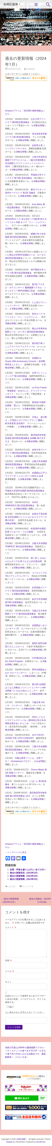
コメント (10, 927)
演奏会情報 (38, 125)
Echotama (30, 69)
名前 (8, 960)
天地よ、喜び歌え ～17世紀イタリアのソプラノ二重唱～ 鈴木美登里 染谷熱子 (26, 420)
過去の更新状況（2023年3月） (24, 873)
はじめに (12, 886)
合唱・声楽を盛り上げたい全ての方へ (28, 869)
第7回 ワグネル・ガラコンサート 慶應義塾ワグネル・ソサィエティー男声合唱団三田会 (25, 287)
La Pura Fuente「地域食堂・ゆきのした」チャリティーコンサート (26, 390)
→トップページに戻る (15, 852)
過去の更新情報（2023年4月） (24, 876)
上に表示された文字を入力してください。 (25, 1012)
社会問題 (40, 761)
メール (9, 971)
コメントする (27, 886)
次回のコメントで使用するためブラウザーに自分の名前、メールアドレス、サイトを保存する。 (25, 999)
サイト (8, 982)
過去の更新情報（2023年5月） (24, 879)
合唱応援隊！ (12, 4)
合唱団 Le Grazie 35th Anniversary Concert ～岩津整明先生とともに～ (25, 361)
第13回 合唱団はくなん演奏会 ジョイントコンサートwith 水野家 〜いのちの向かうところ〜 (25, 687)
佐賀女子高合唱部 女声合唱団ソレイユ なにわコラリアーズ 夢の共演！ (26, 517)
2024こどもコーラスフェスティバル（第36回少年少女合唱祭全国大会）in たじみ (25, 720)
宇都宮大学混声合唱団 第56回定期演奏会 (24, 491)
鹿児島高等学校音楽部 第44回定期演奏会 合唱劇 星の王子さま (25, 438)
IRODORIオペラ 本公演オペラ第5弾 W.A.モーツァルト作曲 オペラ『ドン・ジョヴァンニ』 (26, 222)
